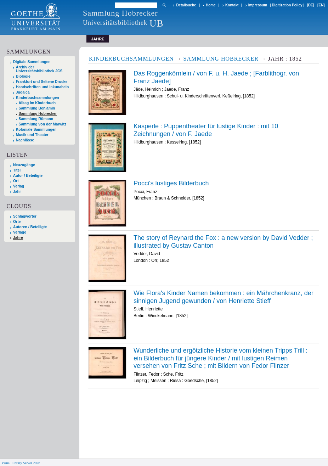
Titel (17, 170)
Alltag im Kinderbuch (37, 103)
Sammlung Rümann (36, 119)
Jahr (17, 191)
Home (211, 5)
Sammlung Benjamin (37, 108)
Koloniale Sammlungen (36, 129)
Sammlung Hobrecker (38, 114)
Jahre (18, 238)
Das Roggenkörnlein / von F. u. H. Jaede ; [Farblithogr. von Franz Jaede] (216, 77)
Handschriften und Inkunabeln (42, 87)
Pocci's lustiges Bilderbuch (171, 183)
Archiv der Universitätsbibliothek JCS (39, 69)
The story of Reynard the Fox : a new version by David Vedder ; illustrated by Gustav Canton (223, 241)
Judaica (23, 92)
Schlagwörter (24, 216)
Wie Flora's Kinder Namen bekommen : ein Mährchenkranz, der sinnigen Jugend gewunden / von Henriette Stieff (223, 297)
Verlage (19, 232)
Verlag (18, 186)
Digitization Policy (287, 5)
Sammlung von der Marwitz (43, 124)
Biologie (23, 76)
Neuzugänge (24, 165)
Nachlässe (25, 140)
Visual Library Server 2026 (20, 463)
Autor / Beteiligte (28, 176)
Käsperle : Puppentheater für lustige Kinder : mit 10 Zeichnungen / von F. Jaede (206, 130)
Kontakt (231, 5)
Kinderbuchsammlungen (37, 98)
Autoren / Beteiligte (30, 227)
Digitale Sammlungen (32, 62)
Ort (16, 181)
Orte (17, 222)
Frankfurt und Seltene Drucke (42, 82)
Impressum (257, 5)
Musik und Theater (32, 135)
